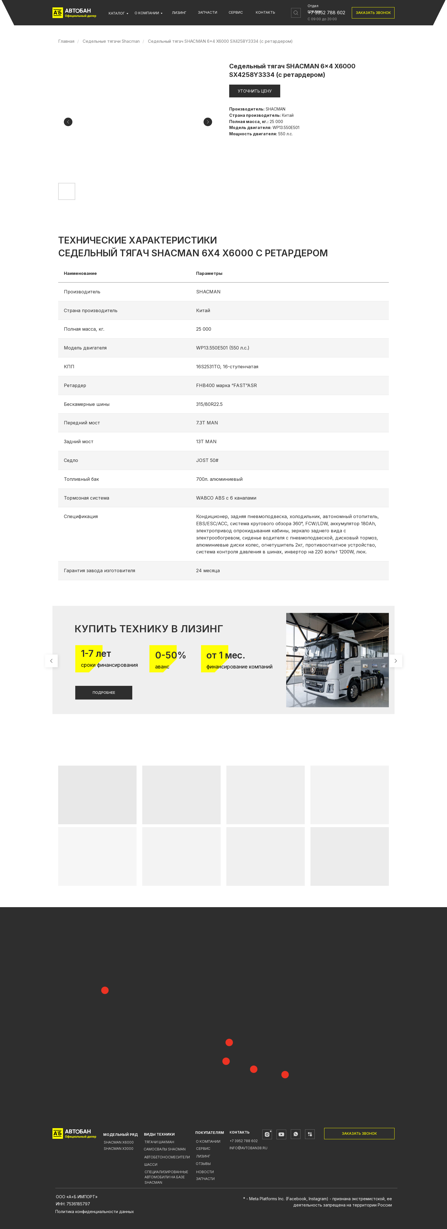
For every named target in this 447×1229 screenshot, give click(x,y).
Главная (66, 41)
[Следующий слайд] (208, 122)
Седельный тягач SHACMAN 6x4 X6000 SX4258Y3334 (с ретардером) (220, 41)
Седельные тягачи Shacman (111, 41)
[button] (373, 13)
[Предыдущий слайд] (68, 122)
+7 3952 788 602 (326, 12)
